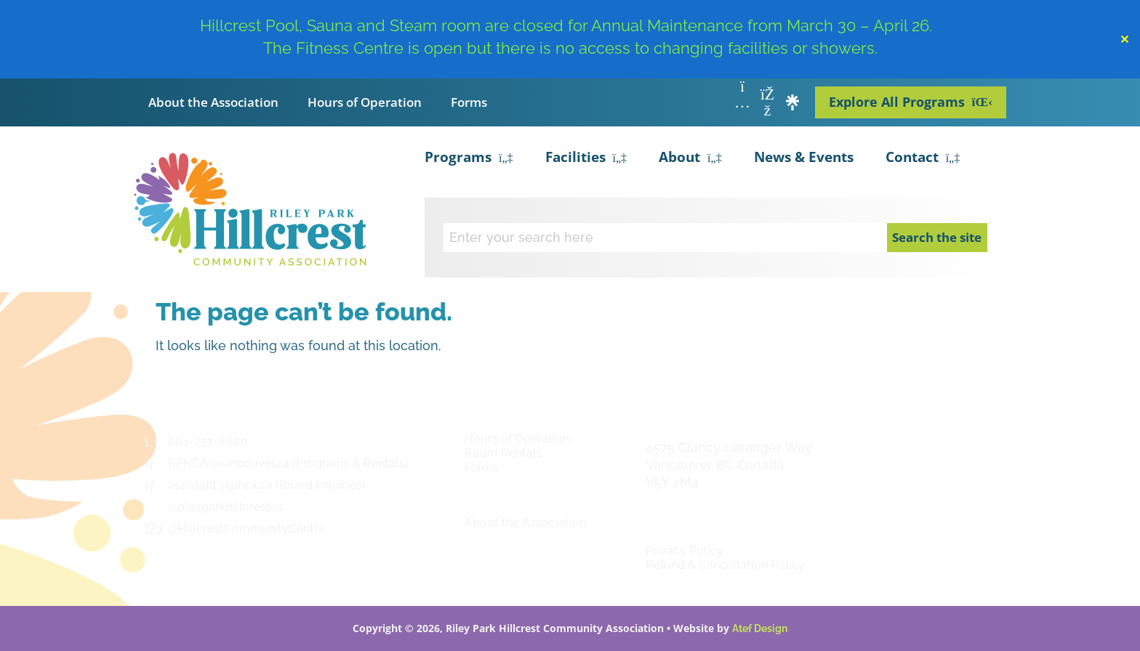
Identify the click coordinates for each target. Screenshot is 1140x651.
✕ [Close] (1124, 39)
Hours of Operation (365, 102)
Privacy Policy (684, 550)
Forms (469, 102)
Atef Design (759, 628)
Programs (469, 158)
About (690, 158)
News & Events (804, 156)
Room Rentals (503, 453)
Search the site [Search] (937, 237)
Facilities (586, 158)
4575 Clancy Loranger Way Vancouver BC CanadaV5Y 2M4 (729, 465)
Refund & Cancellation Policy (725, 565)
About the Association (213, 102)
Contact (923, 158)
